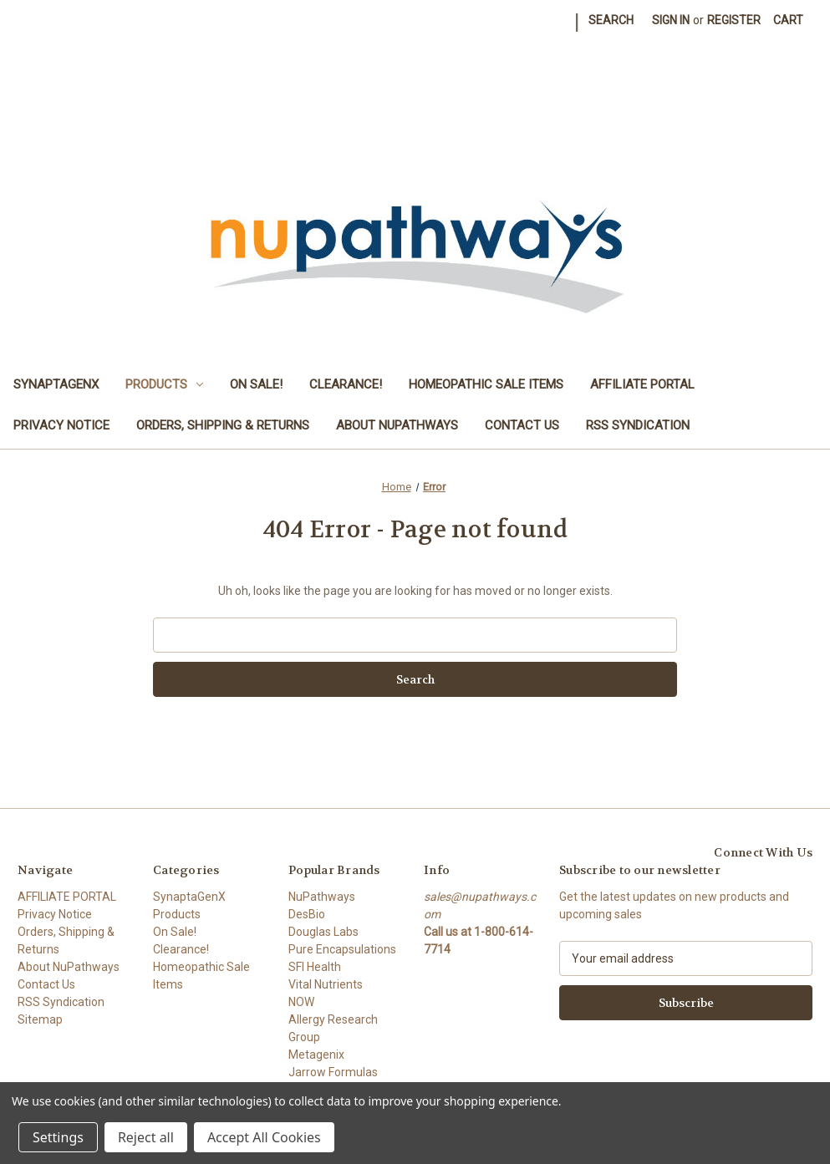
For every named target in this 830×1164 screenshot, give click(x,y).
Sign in (671, 20)
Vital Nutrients (325, 984)
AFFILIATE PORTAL (642, 384)
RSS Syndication (638, 425)
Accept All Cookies (264, 1137)
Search (611, 20)
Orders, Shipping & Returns (222, 425)
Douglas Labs (323, 931)
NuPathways (321, 896)
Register (734, 20)
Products (164, 384)
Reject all (146, 1137)
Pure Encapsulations (342, 949)
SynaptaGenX (56, 384)
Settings (58, 1137)
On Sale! (256, 384)
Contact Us (522, 425)
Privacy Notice (61, 425)
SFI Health (314, 966)
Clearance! (345, 384)
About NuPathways (397, 425)
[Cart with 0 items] (788, 20)
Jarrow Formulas (333, 1072)
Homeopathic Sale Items (486, 384)
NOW (301, 1002)
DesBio (306, 914)
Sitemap (40, 1019)
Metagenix (316, 1054)
